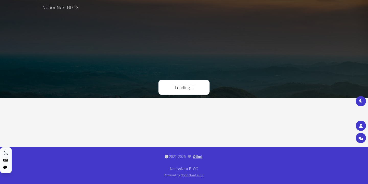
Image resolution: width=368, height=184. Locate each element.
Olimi (197, 156)
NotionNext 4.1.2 (192, 175)
